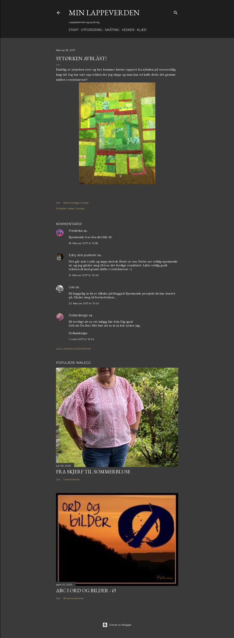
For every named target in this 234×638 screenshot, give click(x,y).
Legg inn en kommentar (73, 348)
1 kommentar (71, 479)
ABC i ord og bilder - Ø (86, 590)
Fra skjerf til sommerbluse (93, 471)
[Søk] (175, 12)
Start (73, 30)
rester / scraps (76, 208)
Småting (112, 30)
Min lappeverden (104, 13)
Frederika (76, 231)
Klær (141, 30)
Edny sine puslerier (83, 255)
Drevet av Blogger (117, 624)
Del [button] (58, 202)
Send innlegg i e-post (76, 202)
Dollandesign (78, 315)
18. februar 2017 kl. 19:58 (83, 243)
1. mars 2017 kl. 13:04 (81, 339)
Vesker (128, 30)
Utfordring (91, 30)
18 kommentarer (73, 598)
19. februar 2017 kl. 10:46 (83, 275)
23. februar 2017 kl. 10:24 (84, 303)
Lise (72, 287)
